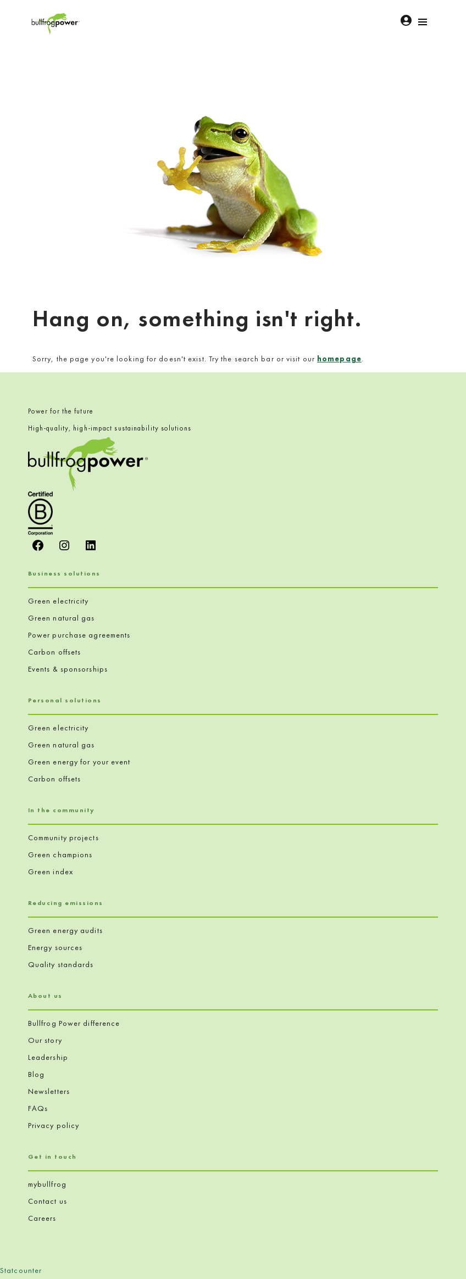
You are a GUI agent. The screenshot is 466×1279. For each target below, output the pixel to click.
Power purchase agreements (79, 635)
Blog (36, 1074)
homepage (339, 359)
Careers (42, 1218)
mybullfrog (47, 1184)
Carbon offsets (54, 652)
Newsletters (49, 1091)
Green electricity (58, 601)
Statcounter (21, 1270)
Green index (50, 871)
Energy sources (55, 947)
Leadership (48, 1057)
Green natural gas (61, 618)
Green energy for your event (79, 762)
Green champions (60, 854)
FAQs (38, 1108)
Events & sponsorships (68, 669)
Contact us (47, 1201)
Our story (45, 1040)
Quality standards (61, 964)
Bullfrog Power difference (74, 1023)
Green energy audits (65, 930)
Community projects (63, 837)
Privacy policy (53, 1125)
